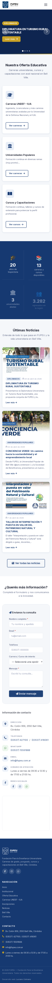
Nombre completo (18, 620)
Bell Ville (6, 912)
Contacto (6, 916)
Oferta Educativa (10, 895)
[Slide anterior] (5, 32)
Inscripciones (8, 904)
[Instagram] (20, 789)
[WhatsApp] (26, 789)
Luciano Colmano (23, 979)
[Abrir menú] (47, 5)
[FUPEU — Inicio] (10, 4)
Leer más (11, 39)
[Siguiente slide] (47, 32)
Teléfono (13, 646)
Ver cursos (16, 228)
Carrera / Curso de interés (22, 658)
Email (12, 632)
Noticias (6, 908)
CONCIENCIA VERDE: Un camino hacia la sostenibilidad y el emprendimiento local (24, 455)
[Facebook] (13, 789)
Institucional (7, 891)
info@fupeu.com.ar (21, 763)
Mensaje (14, 670)
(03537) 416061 (40, 742)
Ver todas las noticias (26, 563)
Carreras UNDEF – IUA (12, 900)
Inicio (4, 887)
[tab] (22, 51)
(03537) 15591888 (20, 752)
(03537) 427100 (19, 742)
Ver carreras (17, 125)
